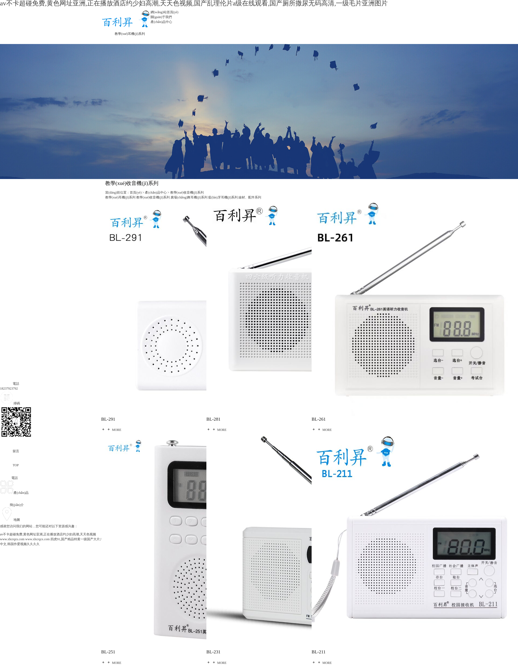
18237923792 (9, 388)
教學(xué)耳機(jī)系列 (130, 34)
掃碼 (10, 403)
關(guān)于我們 (161, 17)
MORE (111, 430)
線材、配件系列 (249, 197)
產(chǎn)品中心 (161, 22)
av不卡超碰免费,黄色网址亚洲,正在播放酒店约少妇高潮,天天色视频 (48, 534)
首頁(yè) (135, 192)
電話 (9, 384)
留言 (9, 451)
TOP (9, 465)
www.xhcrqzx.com (12, 539)
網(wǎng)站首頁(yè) (164, 12)
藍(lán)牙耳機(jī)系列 (223, 197)
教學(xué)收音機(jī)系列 (187, 192)
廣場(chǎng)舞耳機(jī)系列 (189, 197)
